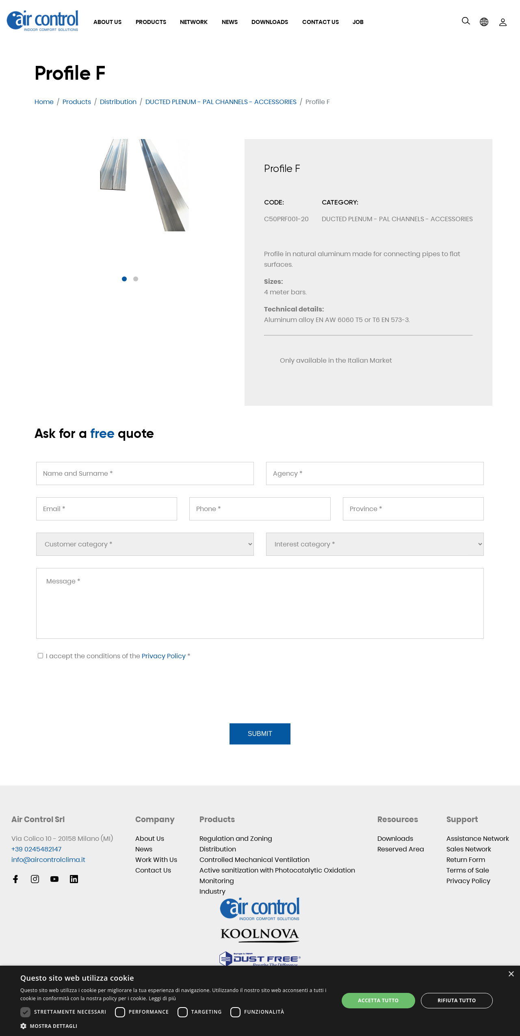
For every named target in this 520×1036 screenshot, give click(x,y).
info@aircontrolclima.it (48, 859)
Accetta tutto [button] (378, 1000)
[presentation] (97, 701)
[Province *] (413, 508)
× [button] (511, 974)
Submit (260, 733)
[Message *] (260, 603)
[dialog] (260, 1001)
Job (358, 22)
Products (151, 22)
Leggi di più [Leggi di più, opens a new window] (162, 998)
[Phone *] (259, 508)
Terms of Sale (467, 870)
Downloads (269, 22)
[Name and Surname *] (145, 473)
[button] (124, 278)
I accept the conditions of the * (114, 656)
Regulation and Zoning (235, 838)
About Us (107, 22)
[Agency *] (375, 473)
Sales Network (468, 849)
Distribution (217, 849)
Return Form (465, 859)
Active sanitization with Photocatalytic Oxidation (277, 870)
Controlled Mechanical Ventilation (254, 859)
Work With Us (156, 859)
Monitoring (216, 881)
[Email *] (106, 508)
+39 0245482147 (36, 849)
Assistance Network (477, 838)
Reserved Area (400, 849)
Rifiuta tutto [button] (457, 1000)
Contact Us (320, 22)
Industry (212, 891)
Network (194, 22)
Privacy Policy (164, 656)
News (230, 22)
